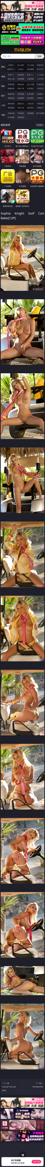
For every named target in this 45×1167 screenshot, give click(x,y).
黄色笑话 (30, 108)
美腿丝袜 (11, 98)
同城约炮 (11, 113)
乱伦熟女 (30, 88)
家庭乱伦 (20, 103)
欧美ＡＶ (30, 75)
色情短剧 (20, 117)
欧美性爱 (40, 84)
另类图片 (40, 98)
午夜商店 (20, 113)
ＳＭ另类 (40, 79)
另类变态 (40, 88)
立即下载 (36, 1162)
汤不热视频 (40, 113)
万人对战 (30, 65)
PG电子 (11, 65)
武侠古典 (40, 103)
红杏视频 (11, 117)
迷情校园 (11, 108)
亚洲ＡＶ (11, 75)
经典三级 (20, 88)
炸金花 (20, 69)
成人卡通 (30, 84)
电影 (3, 86)
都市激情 (11, 103)
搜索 (39, 56)
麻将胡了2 (11, 69)
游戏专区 (40, 65)
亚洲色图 (20, 94)
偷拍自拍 (20, 84)
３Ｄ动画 (40, 75)
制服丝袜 (11, 88)
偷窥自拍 (11, 94)
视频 (3, 76)
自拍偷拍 (20, 75)
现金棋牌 (30, 69)
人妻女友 (30, 103)
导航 (3, 115)
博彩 (3, 67)
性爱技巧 (40, 108)
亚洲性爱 (11, 84)
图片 (3, 95)
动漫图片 (40, 94)
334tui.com (22, 50)
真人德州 (20, 65)
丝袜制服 (20, 79)
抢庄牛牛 (40, 69)
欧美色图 (30, 94)
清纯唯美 (20, 98)
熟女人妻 (11, 79)
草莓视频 (30, 113)
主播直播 (30, 79)
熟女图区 (30, 98)
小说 (3, 105)
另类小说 (20, 108)
